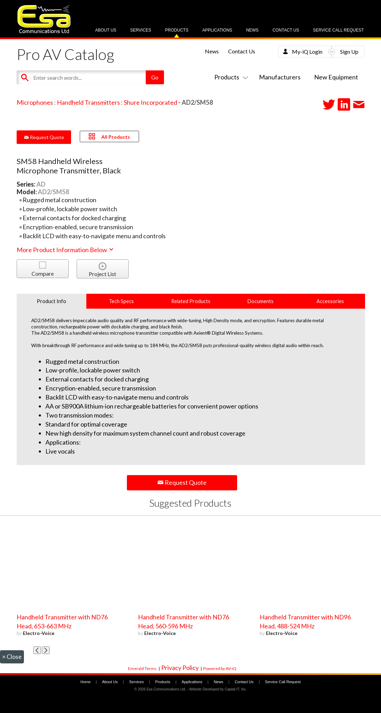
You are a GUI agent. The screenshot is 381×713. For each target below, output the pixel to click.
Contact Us (285, 30)
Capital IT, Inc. (235, 689)
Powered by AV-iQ (219, 668)
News (252, 30)
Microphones (35, 102)
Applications (217, 30)
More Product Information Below (65, 250)
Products (176, 30)
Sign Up (349, 51)
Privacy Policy (180, 667)
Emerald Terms (142, 668)
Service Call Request (338, 30)
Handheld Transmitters (88, 102)
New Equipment (336, 77)
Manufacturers (280, 77)
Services (140, 30)
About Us (105, 30)
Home (85, 682)
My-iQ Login (307, 51)
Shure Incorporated (150, 102)
